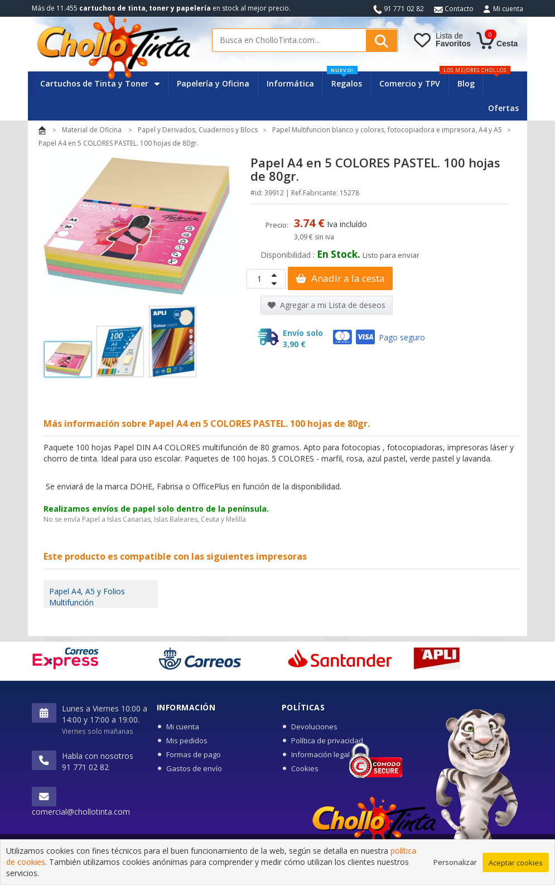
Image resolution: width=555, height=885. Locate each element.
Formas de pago (193, 754)
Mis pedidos (186, 740)
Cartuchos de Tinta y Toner (100, 83)
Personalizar (455, 867)
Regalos (344, 80)
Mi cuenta (508, 8)
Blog (466, 83)
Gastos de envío (194, 768)
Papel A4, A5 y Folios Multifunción (87, 597)
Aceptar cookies (516, 868)
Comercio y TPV (409, 83)
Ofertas (503, 108)
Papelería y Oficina (213, 83)
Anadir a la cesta (340, 278)
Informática (290, 83)
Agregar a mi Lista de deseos (326, 305)
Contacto (454, 8)
